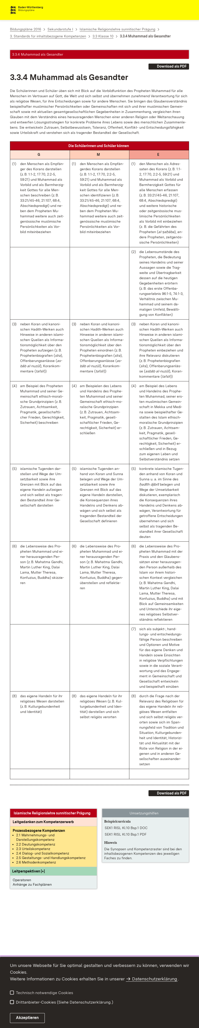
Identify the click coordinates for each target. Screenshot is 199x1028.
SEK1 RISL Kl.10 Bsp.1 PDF (126, 834)
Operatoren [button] (22, 880)
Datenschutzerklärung (154, 978)
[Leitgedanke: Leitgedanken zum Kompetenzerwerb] (43, 822)
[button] (28, 871)
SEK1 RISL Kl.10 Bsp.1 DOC (126, 828)
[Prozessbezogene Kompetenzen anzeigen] (38, 831)
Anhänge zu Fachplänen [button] (32, 884)
